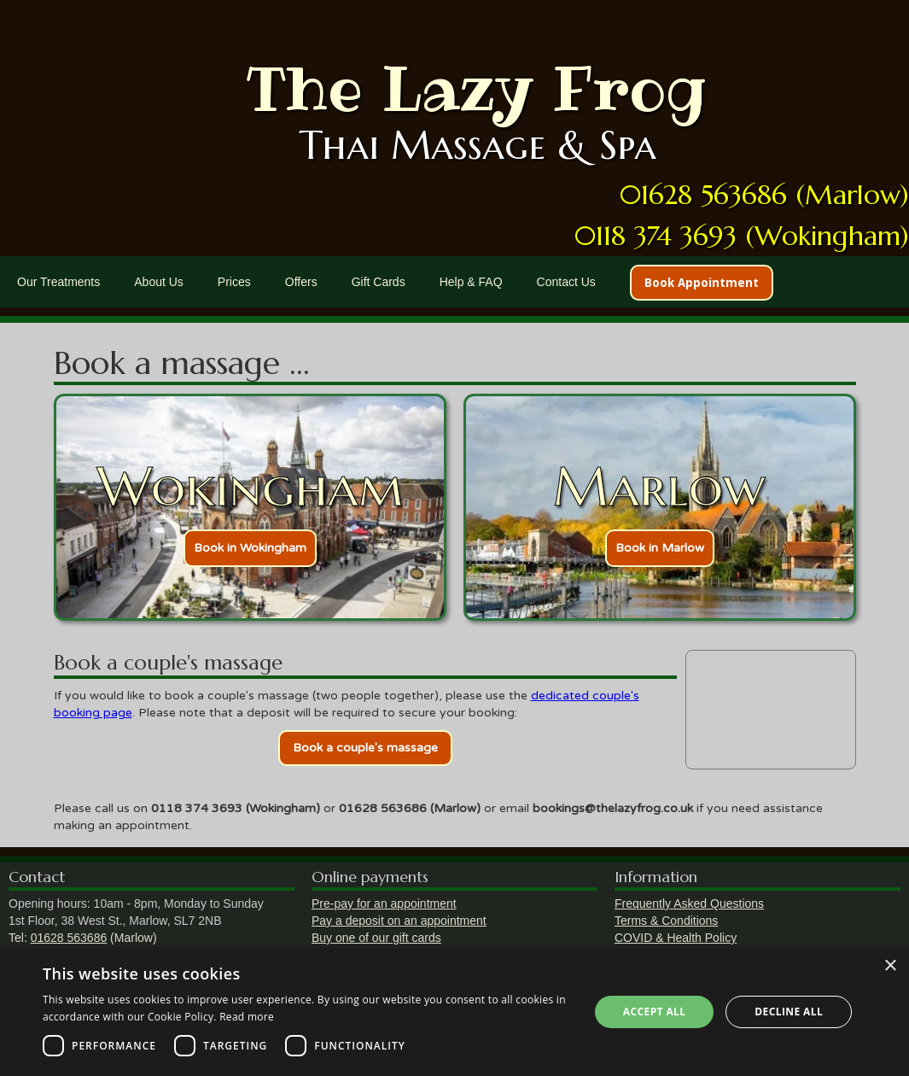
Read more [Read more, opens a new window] (246, 1016)
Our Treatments (58, 282)
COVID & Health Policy (676, 937)
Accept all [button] (654, 1011)
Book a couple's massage (365, 747)
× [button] (889, 966)
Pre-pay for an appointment (384, 903)
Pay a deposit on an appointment (399, 920)
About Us (159, 282)
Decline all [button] (789, 1011)
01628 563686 (69, 937)
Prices (234, 282)
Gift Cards (378, 282)
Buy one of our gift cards (376, 937)
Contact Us (566, 282)
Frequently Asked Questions (689, 903)
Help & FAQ (471, 282)
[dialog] (454, 1012)
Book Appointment (701, 282)
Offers (301, 282)
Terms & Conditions (666, 920)
